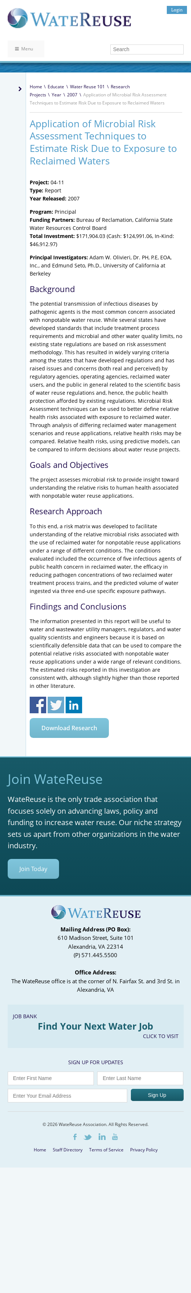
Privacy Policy (144, 1150)
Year (56, 95)
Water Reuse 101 (87, 87)
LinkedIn (102, 1136)
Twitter (87, 1137)
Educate (56, 87)
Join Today (33, 869)
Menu (24, 49)
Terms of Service (106, 1150)
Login (177, 10)
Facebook (75, 1137)
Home (36, 87)
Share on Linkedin (74, 705)
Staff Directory (67, 1150)
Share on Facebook (38, 705)
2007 (72, 95)
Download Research (69, 728)
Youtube (115, 1136)
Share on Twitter (56, 705)
